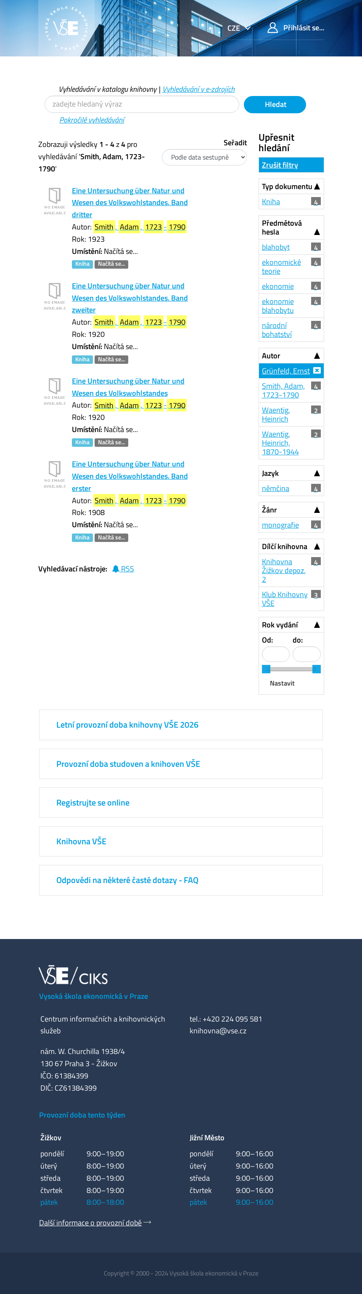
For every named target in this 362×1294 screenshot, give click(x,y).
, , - (140, 226)
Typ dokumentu (287, 186)
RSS (123, 568)
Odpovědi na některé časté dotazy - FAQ (127, 879)
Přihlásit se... (295, 27)
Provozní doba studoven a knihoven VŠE (128, 763)
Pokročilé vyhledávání (91, 119)
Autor (271, 355)
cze (234, 28)
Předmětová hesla (282, 227)
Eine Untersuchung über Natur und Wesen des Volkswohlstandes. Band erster (130, 476)
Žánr (269, 509)
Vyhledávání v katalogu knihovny (107, 89)
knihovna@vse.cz (218, 1030)
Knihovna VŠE (81, 841)
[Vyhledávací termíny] (142, 104)
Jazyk (270, 473)
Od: (267, 639)
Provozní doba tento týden (82, 1115)
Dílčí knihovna (284, 546)
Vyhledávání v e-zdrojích (198, 89)
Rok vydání (280, 624)
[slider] (266, 669)
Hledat (274, 104)
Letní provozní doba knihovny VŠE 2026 (127, 724)
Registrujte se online (92, 802)
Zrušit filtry (280, 165)
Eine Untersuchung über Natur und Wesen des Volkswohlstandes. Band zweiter (130, 298)
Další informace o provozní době (90, 1222)
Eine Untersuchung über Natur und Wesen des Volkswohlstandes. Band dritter (130, 203)
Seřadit (235, 142)
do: (298, 639)
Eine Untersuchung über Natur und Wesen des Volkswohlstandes (128, 387)
